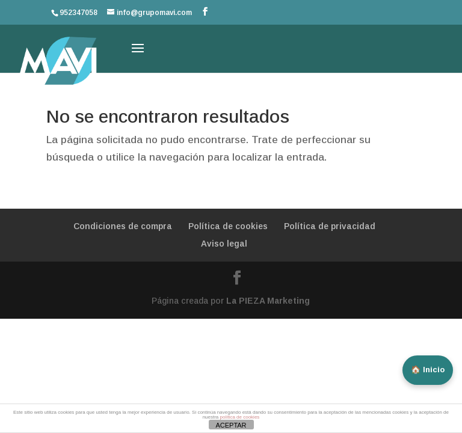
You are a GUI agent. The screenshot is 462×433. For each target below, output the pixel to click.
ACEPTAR (230, 425)
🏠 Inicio (428, 369)
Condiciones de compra (122, 226)
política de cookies (240, 417)
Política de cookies (228, 226)
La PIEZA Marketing (268, 301)
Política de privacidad (329, 226)
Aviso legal (224, 243)
